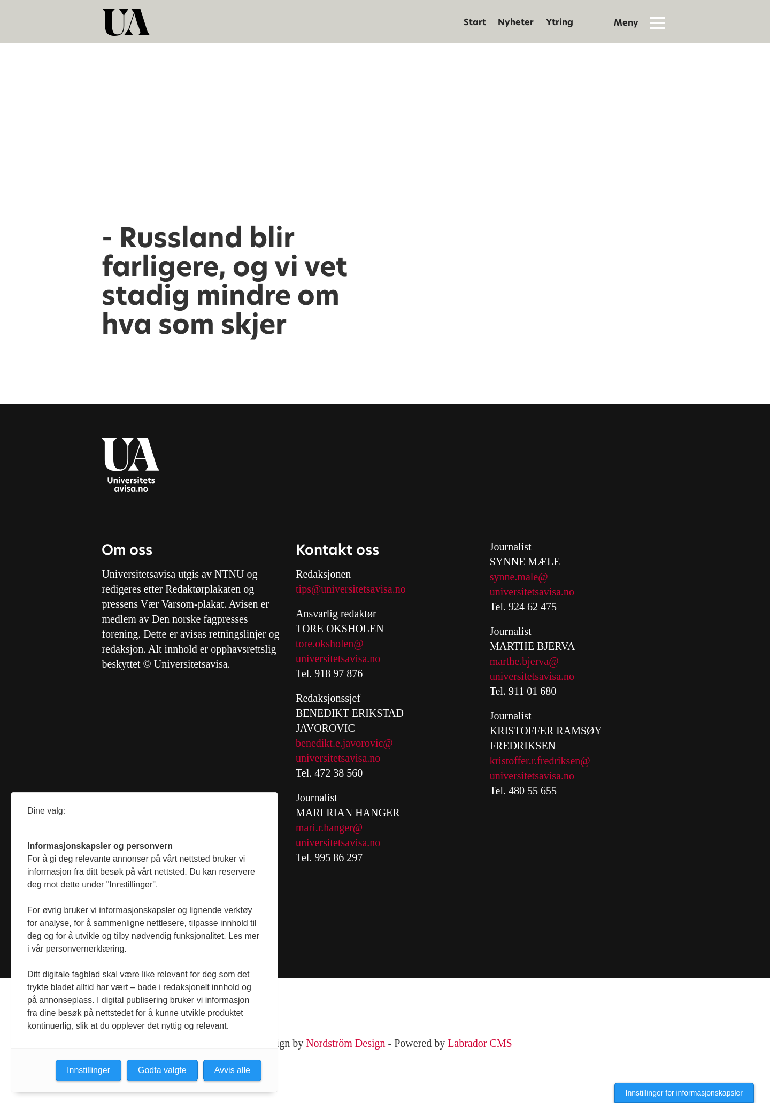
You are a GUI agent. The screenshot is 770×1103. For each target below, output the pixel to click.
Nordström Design (345, 1043)
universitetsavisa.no (338, 658)
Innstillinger (88, 1070)
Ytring (559, 22)
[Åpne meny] (657, 22)
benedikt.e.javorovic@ (344, 743)
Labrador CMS (480, 1043)
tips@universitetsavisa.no (351, 589)
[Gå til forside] (126, 22)
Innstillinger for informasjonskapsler (684, 1093)
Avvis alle (232, 1070)
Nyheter (516, 22)
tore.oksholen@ (330, 643)
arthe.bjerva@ (528, 661)
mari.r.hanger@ (329, 827)
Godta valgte (162, 1070)
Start (475, 22)
